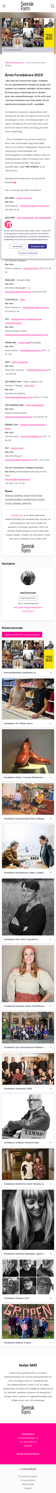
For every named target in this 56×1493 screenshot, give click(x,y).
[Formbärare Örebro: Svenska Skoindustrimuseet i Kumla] (28, 751)
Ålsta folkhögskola (35, 405)
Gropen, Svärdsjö (24, 198)
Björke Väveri (17, 448)
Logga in (28, 1488)
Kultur (33, 495)
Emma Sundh (24, 342)
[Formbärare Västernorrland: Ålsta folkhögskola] (28, 799)
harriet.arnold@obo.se (31, 436)
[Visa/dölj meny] (4, 6)
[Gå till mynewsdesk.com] (28, 1469)
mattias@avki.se (31, 268)
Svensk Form (17, 515)
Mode (39, 495)
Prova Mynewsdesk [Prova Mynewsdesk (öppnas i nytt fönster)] (28, 1476)
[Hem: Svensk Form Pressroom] (27, 6)
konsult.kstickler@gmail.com (18, 416)
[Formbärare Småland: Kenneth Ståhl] (28, 1116)
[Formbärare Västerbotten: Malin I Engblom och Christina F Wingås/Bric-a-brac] (28, 847)
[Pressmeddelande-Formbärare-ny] (28, 654)
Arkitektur (18, 495)
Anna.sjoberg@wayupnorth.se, (19, 397)
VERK (22, 299)
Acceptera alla (37, 246)
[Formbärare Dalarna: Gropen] (28, 1321)
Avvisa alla (17, 246)
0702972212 (28, 611)
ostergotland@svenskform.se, (19, 459)
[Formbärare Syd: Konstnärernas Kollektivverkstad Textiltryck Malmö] (28, 1027)
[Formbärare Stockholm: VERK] (28, 1069)
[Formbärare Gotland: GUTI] (28, 1277)
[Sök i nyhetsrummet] (53, 6)
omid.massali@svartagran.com (34, 205)
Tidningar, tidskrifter (21, 503)
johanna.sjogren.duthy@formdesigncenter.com (26, 334)
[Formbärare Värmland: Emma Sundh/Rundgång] (28, 973)
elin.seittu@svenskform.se (17, 479)
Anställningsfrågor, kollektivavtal (20, 499)
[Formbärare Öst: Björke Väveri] (28, 699)
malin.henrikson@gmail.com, (35, 307)
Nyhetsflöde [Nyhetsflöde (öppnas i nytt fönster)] (28, 1484)
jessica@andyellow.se (30, 350)
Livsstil (8, 503)
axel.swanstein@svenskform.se (28, 607)
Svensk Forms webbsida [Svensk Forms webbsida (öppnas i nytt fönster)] (28, 1453)
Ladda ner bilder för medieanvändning (22, 634)
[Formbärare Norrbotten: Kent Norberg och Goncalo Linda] (28, 1164)
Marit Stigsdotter (20, 362)
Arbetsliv (9, 495)
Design (27, 495)
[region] (28, 239)
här (14, 182)
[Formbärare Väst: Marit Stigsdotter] (28, 907)
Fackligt (41, 499)
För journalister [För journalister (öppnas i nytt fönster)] (28, 1480)
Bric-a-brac (29, 385)
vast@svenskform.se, (37, 369)
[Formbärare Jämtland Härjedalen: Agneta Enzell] (28, 1220)
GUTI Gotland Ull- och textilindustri (34, 217)
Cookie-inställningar (28, 253)
